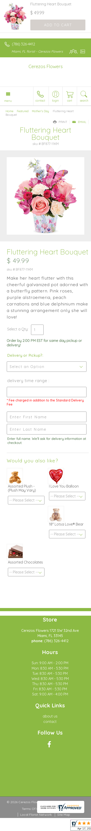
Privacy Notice (58, 809)
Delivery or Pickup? (24, 355)
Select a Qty (17, 329)
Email (79, 122)
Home (9, 111)
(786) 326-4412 (23, 44)
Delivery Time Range (28, 380)
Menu (8, 100)
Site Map (63, 815)
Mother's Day (40, 111)
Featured (23, 111)
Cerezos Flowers (46, 66)
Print (60, 122)
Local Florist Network (36, 815)
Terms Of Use (32, 809)
